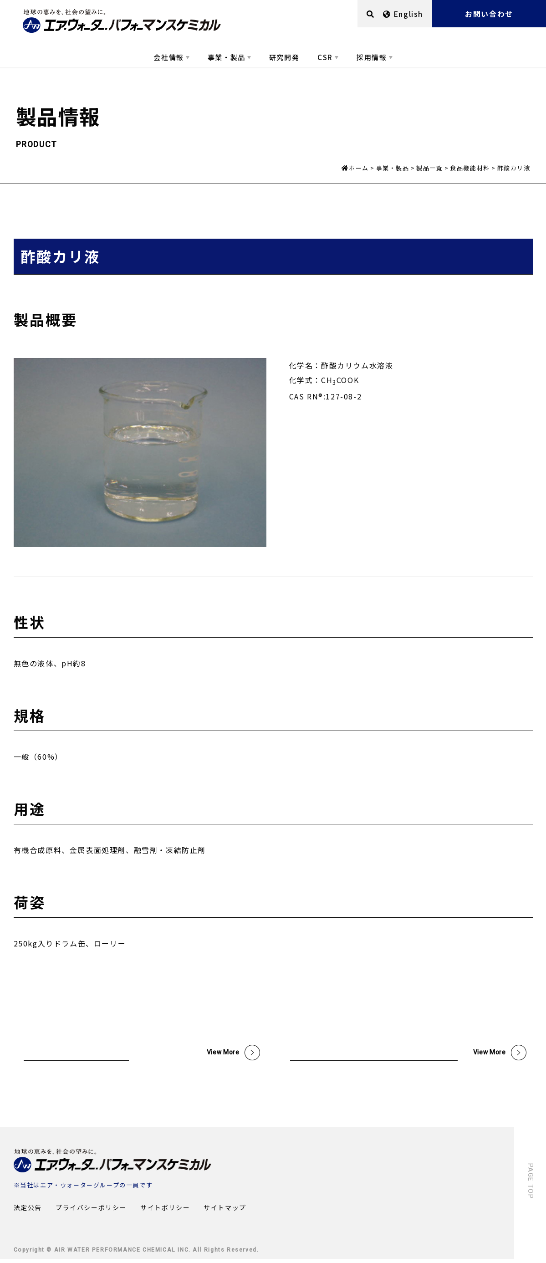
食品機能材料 (470, 168)
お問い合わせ (489, 13)
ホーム (359, 168)
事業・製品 (226, 57)
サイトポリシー (165, 1211)
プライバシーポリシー (91, 1211)
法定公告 (28, 1211)
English (403, 13)
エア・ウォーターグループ (79, 1189)
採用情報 (372, 57)
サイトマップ (225, 1211)
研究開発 (284, 57)
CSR (325, 57)
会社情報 (168, 57)
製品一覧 (429, 168)
